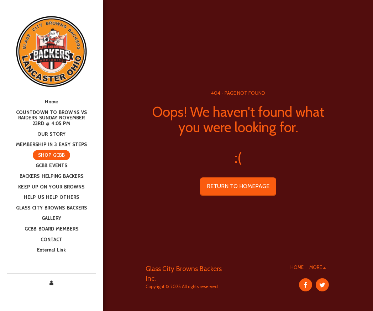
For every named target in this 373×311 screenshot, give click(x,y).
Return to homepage (238, 186)
